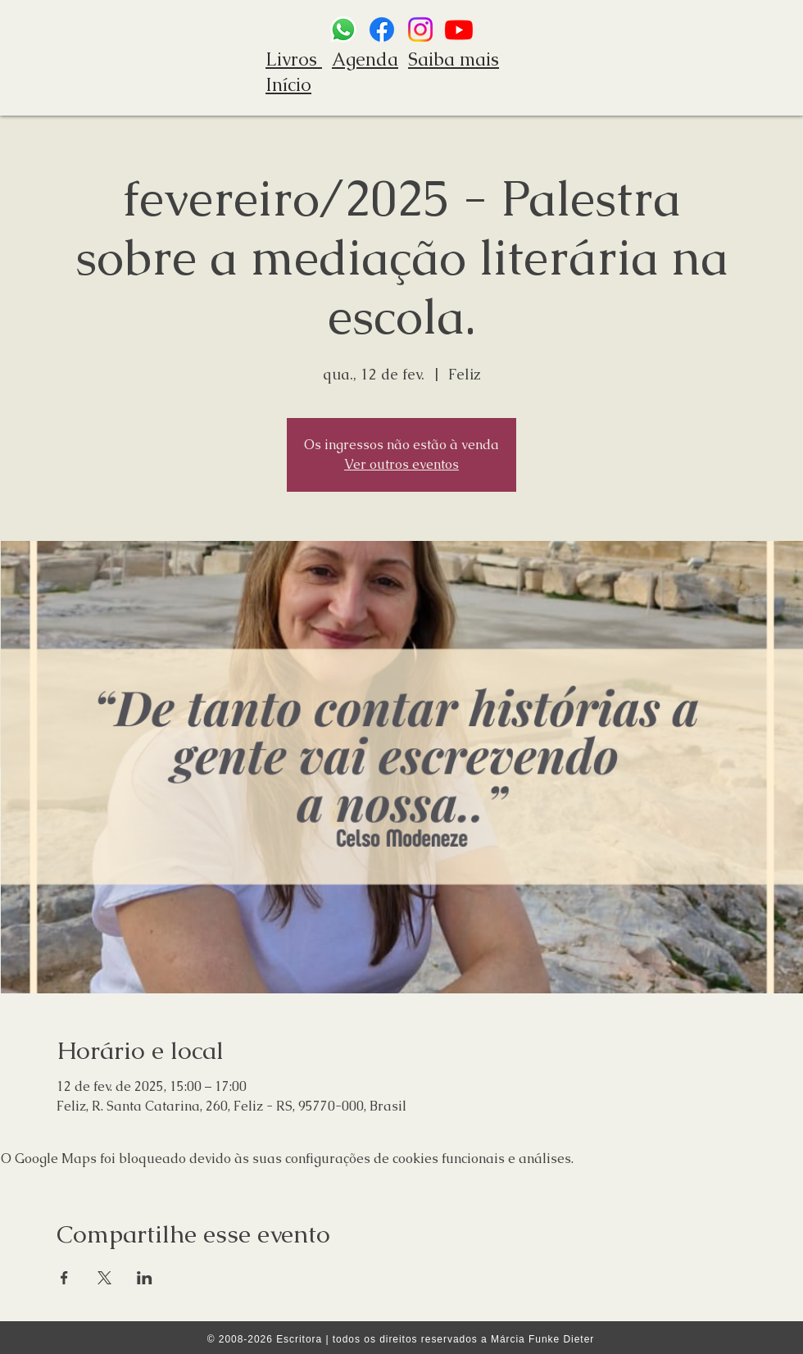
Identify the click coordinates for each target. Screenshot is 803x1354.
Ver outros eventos (401, 464)
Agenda (365, 59)
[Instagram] (420, 29)
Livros (293, 59)
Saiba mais (453, 59)
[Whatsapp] (343, 29)
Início (288, 85)
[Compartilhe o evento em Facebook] (64, 1277)
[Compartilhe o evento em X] (104, 1277)
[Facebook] (381, 29)
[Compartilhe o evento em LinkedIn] (144, 1277)
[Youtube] (458, 29)
